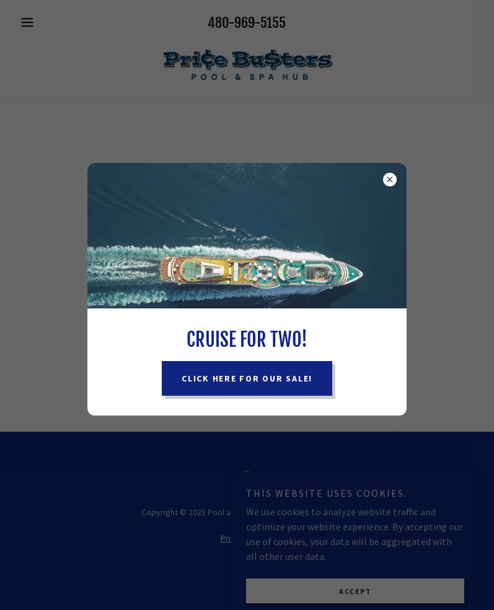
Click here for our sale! (247, 378)
